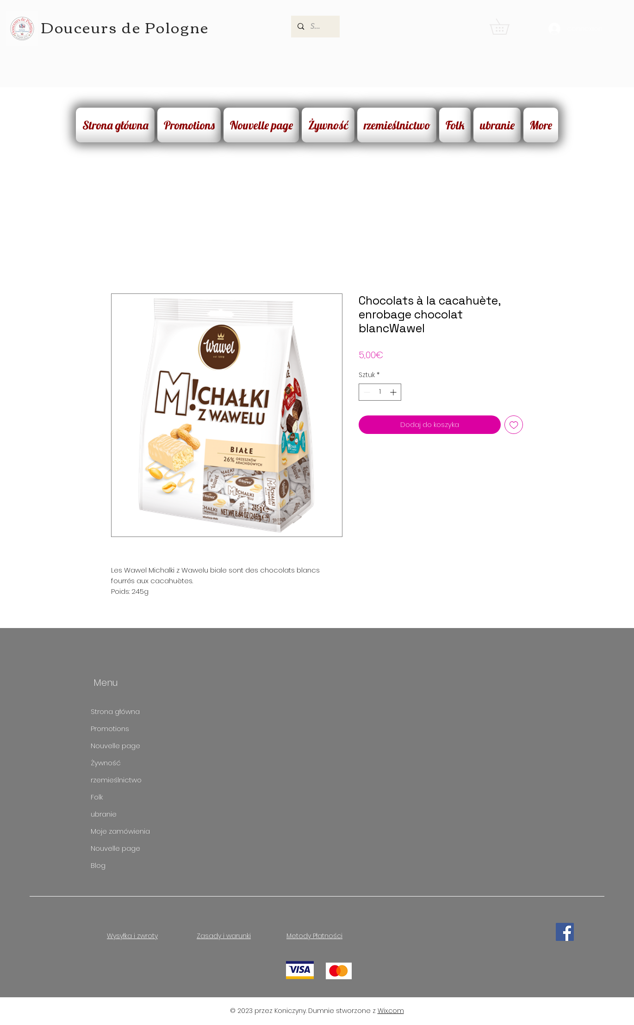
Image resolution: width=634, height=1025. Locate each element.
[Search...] (315, 26)
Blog (98, 865)
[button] (507, 26)
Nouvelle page (115, 745)
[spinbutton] (380, 392)
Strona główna (115, 711)
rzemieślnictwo (116, 780)
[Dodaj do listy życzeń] (513, 424)
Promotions (110, 728)
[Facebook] (565, 932)
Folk (97, 797)
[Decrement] (366, 392)
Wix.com (391, 1010)
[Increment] (394, 392)
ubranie (104, 814)
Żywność (106, 763)
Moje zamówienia (120, 831)
